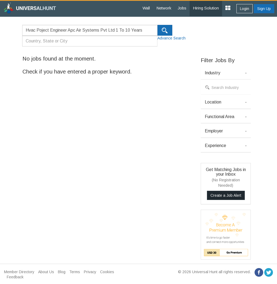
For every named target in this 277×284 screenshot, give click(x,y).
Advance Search (171, 38)
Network (163, 8)
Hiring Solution (206, 8)
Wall (146, 8)
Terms (74, 272)
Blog (61, 272)
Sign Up (264, 8)
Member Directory (19, 272)
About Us (46, 272)
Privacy (90, 272)
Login (244, 8)
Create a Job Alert (225, 195)
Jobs (182, 8)
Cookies (107, 272)
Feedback (15, 277)
